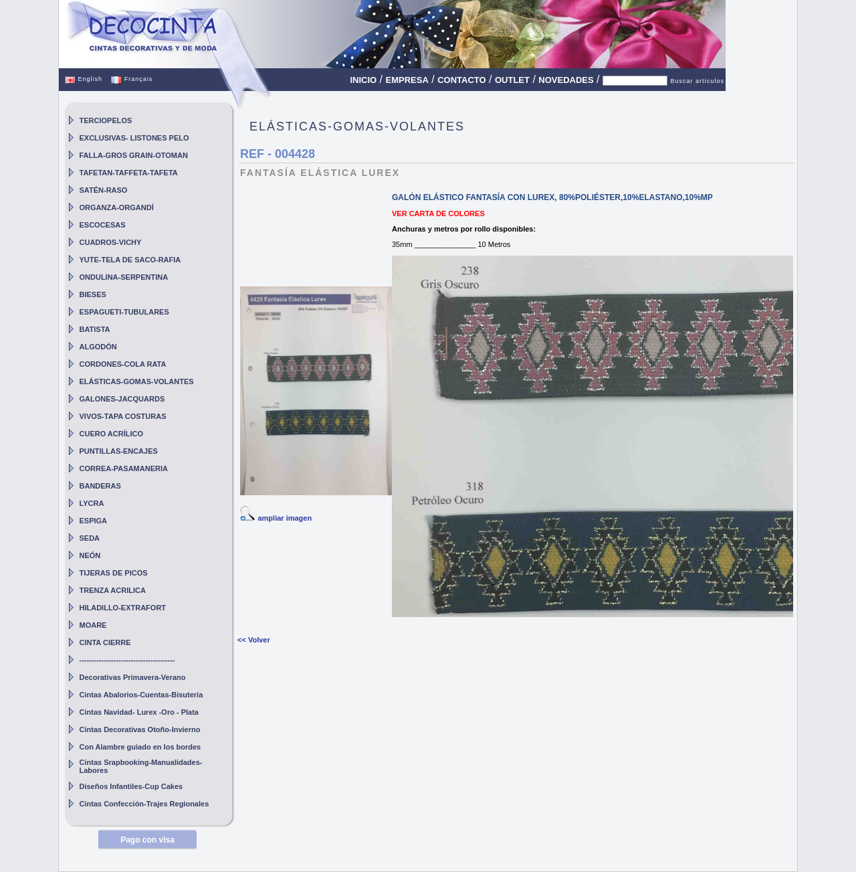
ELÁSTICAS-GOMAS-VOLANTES (137, 381)
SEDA (90, 538)
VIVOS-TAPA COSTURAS (123, 416)
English (83, 79)
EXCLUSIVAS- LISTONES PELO (134, 138)
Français (131, 79)
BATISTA (95, 329)
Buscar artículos (697, 81)
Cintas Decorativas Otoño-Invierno (140, 729)
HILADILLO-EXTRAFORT (123, 608)
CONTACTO (461, 80)
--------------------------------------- (127, 660)
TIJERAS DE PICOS (114, 573)
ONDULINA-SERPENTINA (124, 277)
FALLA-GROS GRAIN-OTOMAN (134, 155)
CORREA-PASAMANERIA (124, 468)
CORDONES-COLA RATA (123, 364)
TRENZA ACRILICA (113, 590)
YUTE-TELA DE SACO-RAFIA (130, 260)
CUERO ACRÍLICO (112, 434)
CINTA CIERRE (105, 642)
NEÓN (90, 555)
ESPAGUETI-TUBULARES (124, 312)
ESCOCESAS (103, 225)
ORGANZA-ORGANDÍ (117, 207)
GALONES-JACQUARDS (122, 399)
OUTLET (512, 80)
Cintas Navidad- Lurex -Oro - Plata (139, 712)
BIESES (93, 294)
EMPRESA (407, 80)
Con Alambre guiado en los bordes (140, 747)
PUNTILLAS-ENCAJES (119, 451)
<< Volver (253, 640)
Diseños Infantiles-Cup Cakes (131, 786)
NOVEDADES (565, 80)
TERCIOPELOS (106, 120)
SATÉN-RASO (104, 190)
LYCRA (92, 503)
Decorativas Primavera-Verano (133, 677)
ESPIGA (94, 521)
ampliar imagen (284, 518)
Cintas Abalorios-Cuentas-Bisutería (141, 695)
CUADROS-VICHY (111, 242)
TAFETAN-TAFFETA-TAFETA (129, 173)
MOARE (93, 625)
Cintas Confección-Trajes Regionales (144, 804)
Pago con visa (147, 840)
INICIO (363, 80)
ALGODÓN (98, 347)
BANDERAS (100, 486)
